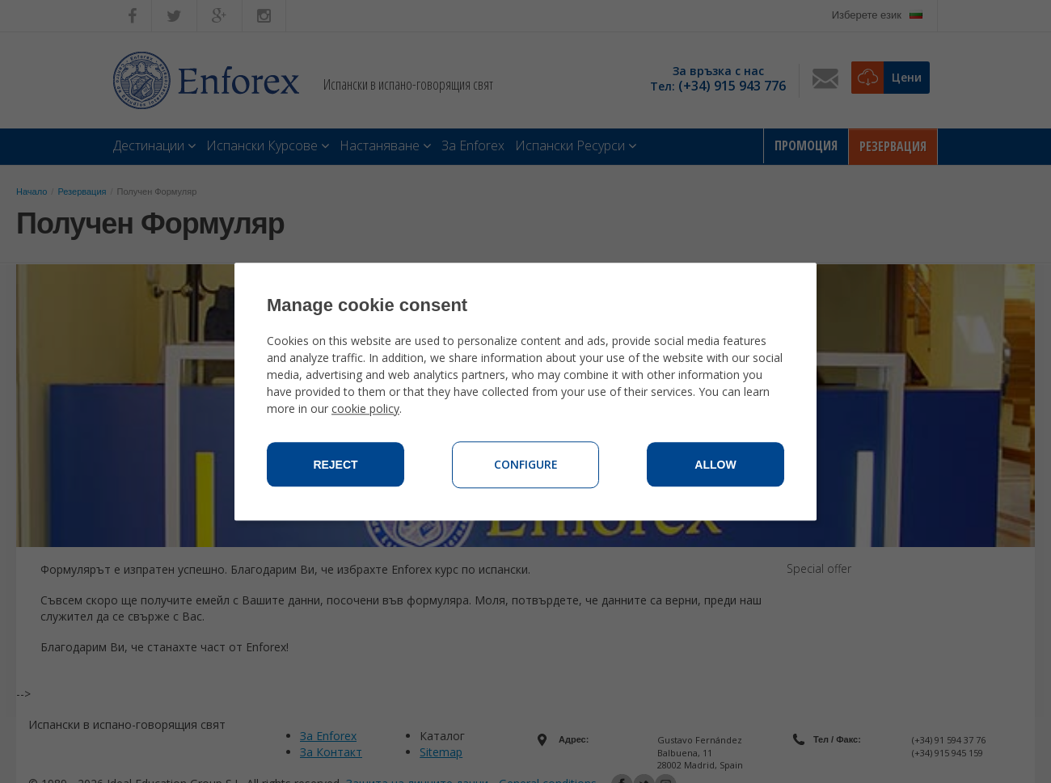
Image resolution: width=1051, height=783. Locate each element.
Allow (715, 464)
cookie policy (365, 408)
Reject (335, 464)
